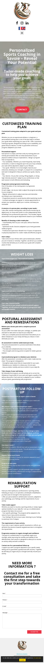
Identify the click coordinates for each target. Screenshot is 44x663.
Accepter (22, 660)
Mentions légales (22, 654)
